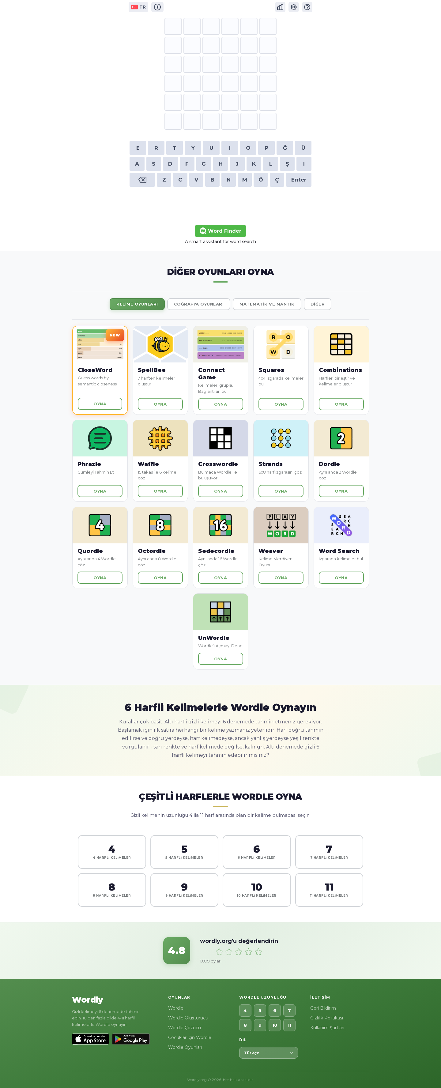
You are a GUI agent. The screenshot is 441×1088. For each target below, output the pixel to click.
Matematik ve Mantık (267, 304)
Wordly (87, 1000)
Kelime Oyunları (137, 304)
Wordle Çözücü (184, 1027)
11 (289, 1025)
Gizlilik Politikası (326, 1018)
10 (274, 1025)
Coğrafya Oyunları (199, 304)
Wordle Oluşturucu (188, 1018)
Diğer (318, 304)
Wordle (175, 1008)
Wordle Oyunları (185, 1047)
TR (138, 7)
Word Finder (220, 230)
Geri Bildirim (323, 1008)
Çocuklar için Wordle (189, 1037)
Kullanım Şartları (327, 1027)
